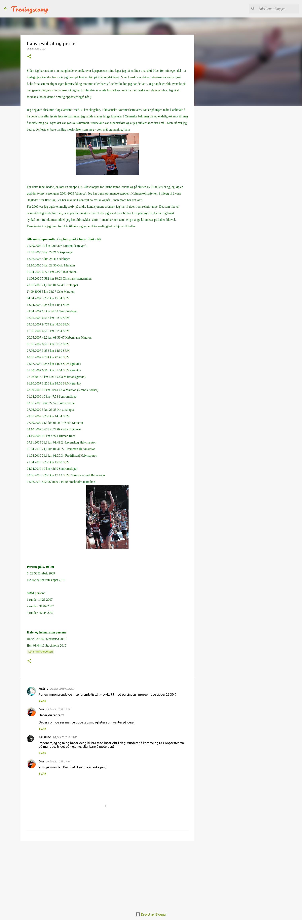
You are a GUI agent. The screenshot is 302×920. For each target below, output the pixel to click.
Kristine (45, 737)
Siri (41, 709)
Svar (42, 700)
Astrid (44, 688)
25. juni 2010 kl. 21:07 (62, 688)
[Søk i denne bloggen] (278, 9)
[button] (29, 56)
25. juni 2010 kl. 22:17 (58, 709)
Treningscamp (29, 8)
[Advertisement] (107, 875)
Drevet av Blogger (151, 914)
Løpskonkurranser (40, 651)
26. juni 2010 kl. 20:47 (58, 761)
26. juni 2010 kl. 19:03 (65, 737)
